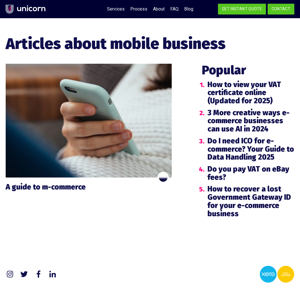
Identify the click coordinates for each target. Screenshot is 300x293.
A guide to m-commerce (46, 187)
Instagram (10, 274)
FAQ (174, 9)
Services (116, 9)
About (159, 9)
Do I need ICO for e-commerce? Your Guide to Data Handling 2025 (250, 149)
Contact (281, 9)
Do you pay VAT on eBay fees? (248, 173)
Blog (188, 9)
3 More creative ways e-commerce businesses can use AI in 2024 (248, 120)
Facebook (38, 274)
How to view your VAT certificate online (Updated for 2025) (244, 92)
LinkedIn (52, 274)
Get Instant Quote (242, 9)
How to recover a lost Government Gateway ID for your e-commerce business (249, 201)
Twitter (24, 274)
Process (138, 9)
